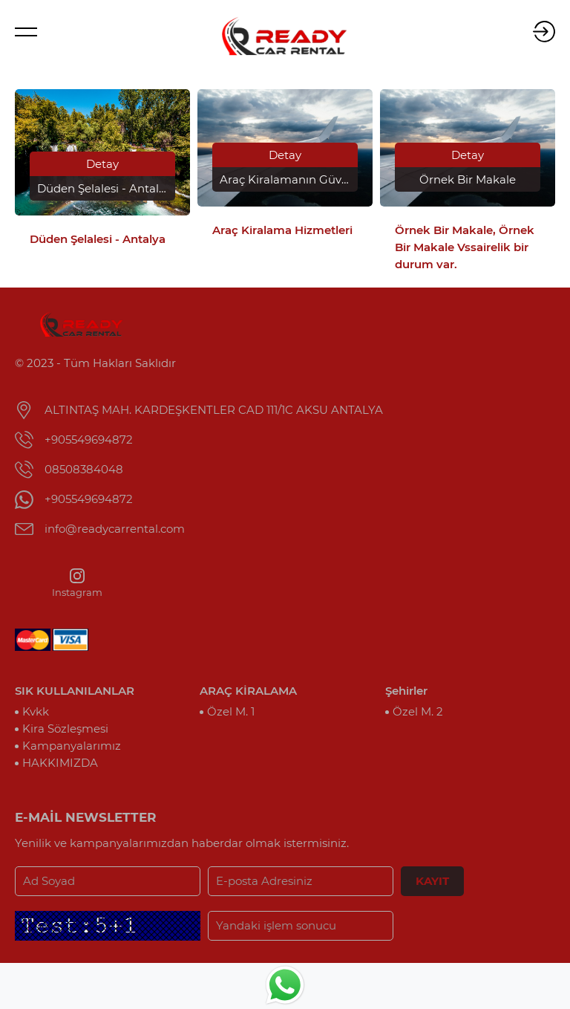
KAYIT (432, 881)
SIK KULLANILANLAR (74, 691)
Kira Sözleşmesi (65, 728)
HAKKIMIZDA (60, 763)
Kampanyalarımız (71, 746)
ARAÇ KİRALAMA (248, 691)
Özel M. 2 (418, 711)
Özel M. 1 (231, 711)
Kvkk (35, 711)
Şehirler (406, 691)
